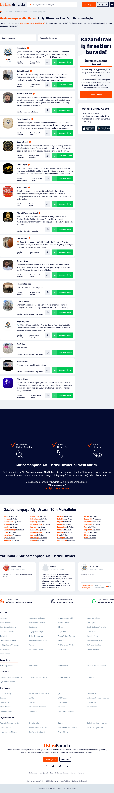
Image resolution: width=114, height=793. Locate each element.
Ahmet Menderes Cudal (27, 213)
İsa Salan (21, 344)
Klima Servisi (33, 665)
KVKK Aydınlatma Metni (35, 781)
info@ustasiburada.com (19, 602)
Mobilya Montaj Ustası (95, 640)
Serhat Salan (22, 361)
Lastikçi (31, 698)
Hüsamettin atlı (24, 284)
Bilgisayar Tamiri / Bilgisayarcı (11, 677)
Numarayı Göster (65, 62)
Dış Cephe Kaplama (7, 631)
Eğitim (60, 723)
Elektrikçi (35, 231)
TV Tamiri (90, 677)
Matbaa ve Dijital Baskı (95, 727)
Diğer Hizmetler (7, 717)
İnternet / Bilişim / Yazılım (67, 727)
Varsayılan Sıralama (56, 38)
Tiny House (62, 649)
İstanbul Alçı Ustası (21, 12)
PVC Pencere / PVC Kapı (66, 645)
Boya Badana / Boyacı (35, 134)
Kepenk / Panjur (93, 636)
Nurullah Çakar (23, 119)
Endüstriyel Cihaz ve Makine (97, 723)
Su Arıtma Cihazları (94, 645)
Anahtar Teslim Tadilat (35, 63)
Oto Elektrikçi (92, 702)
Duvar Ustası (91, 631)
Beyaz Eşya (5, 660)
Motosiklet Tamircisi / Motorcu (98, 698)
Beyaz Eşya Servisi (6, 665)
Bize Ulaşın (81, 773)
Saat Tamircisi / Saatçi (37, 732)
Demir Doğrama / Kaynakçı (96, 627)
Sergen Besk (22, 261)
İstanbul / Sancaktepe (21, 396)
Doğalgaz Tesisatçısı (36, 631)
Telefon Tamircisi (64, 677)
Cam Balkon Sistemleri (8, 627)
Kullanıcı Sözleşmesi (79, 781)
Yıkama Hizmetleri (93, 649)
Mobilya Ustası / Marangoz (34, 156)
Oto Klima (61, 707)
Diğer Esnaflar (34, 723)
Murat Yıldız (22, 379)
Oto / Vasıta (5, 688)
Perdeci (31, 645)
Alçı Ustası (8, 12)
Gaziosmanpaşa (18, 38)
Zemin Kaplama (5, 654)
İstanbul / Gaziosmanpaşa (25, 314)
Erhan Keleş (22, 187)
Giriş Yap (103, 4)
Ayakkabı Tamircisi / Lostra (9, 723)
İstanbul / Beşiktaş (20, 253)
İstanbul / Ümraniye (20, 63)
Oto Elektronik (5, 707)
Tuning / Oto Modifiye (66, 711)
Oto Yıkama (33, 711)
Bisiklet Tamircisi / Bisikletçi (39, 693)
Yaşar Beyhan (23, 321)
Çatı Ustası (33, 627)
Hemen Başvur (96, 94)
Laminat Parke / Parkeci (8, 640)
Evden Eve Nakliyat (36, 636)
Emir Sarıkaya (23, 301)
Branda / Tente (63, 623)
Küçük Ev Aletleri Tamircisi (96, 665)
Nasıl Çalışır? (43, 773)
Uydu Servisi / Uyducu (8, 682)
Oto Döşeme (62, 702)
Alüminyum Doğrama (37, 618)
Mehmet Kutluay (24, 93)
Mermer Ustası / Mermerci (38, 640)
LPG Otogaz (62, 698)
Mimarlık (61, 640)
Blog (51, 773)
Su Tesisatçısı (4, 649)
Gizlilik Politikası (52, 781)
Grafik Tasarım (5, 727)
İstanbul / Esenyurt (23, 112)
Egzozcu (3, 698)
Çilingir (60, 627)
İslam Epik (21, 48)
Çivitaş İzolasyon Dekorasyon (87, 586)
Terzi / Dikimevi (63, 732)
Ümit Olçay (22, 164)
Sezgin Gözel (22, 142)
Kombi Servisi (63, 665)
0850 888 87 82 (105, 602)
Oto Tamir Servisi (6, 711)
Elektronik (4, 671)
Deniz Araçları (92, 693)
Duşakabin (62, 631)
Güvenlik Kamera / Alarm (38, 677)
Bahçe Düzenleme (93, 618)
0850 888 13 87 (65, 602)
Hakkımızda (32, 773)
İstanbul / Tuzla (20, 205)
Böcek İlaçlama (5, 623)
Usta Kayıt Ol (89, 4)
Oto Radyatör (92, 707)
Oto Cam (32, 702)
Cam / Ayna (91, 623)
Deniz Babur (22, 238)
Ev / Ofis (3, 612)
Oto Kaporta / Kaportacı (37, 707)
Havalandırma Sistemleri (38, 727)
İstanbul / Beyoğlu (20, 85)
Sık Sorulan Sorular (62, 773)
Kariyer (73, 773)
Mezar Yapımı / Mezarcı (8, 732)
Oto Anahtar (4, 702)
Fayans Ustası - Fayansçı (34, 336)
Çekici (60, 693)
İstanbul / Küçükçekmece (22, 179)
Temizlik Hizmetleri (36, 649)
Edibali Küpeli (23, 71)
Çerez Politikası (65, 781)
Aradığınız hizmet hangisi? (43, 4)
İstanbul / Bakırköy (20, 336)
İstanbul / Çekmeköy (20, 156)
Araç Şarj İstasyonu (7, 693)
